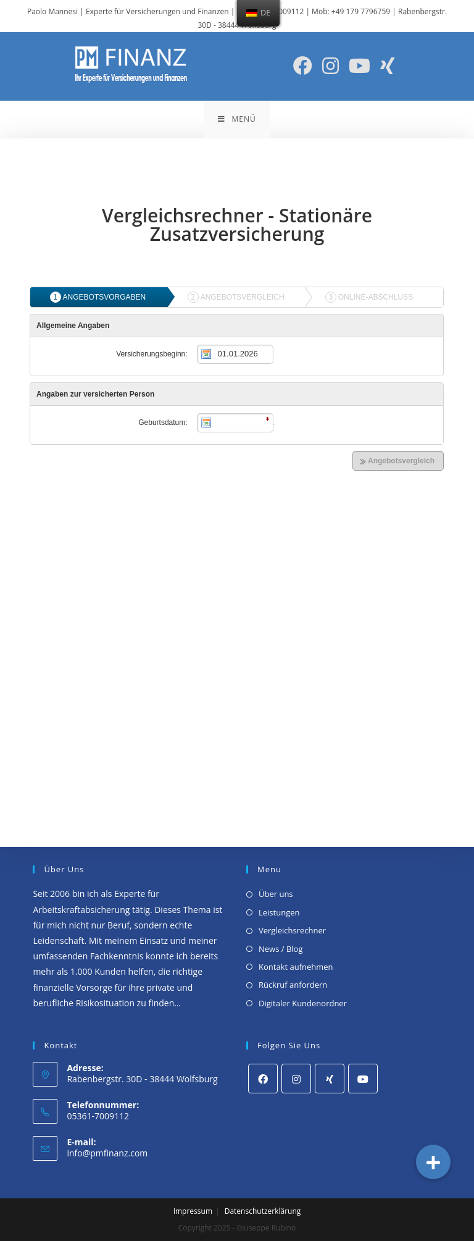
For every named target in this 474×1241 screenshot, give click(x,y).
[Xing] (329, 1078)
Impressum (192, 1211)
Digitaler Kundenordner (303, 1003)
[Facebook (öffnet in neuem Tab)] (302, 65)
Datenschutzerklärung (263, 1211)
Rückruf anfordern (293, 984)
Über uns (276, 893)
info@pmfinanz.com (107, 1153)
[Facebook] (263, 1078)
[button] (433, 1162)
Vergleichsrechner (292, 930)
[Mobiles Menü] (236, 119)
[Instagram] (296, 1078)
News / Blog (280, 948)
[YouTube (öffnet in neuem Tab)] (359, 65)
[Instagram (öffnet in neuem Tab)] (330, 65)
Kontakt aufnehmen (296, 966)
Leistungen (279, 912)
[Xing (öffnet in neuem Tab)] (387, 65)
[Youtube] (363, 1078)
